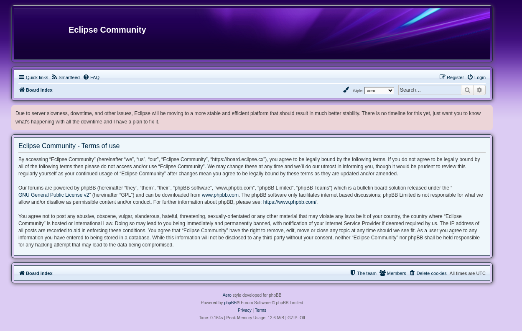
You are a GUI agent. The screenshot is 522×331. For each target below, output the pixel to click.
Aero (227, 295)
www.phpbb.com (220, 195)
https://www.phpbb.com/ (289, 202)
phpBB (230, 302)
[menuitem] (65, 77)
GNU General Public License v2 (53, 195)
